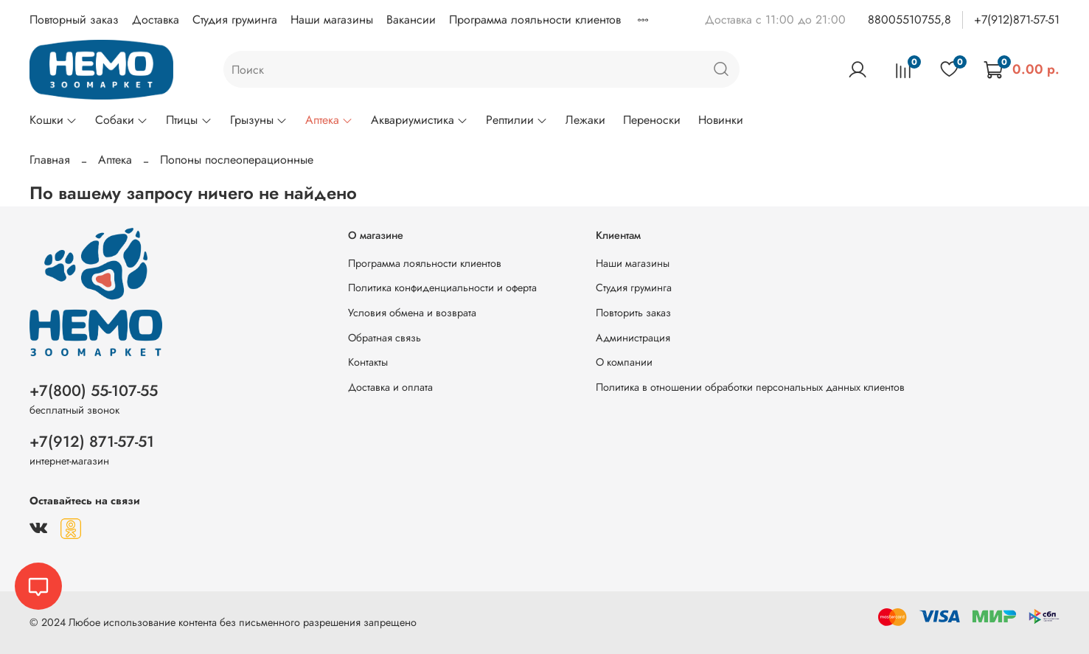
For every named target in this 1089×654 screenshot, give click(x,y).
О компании (624, 362)
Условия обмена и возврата (412, 312)
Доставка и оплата (390, 387)
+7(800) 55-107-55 (93, 391)
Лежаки (585, 119)
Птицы (189, 119)
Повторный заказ (74, 19)
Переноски (652, 119)
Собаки (121, 119)
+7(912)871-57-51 (1017, 19)
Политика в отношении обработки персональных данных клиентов (750, 387)
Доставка (155, 19)
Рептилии (517, 119)
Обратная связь (384, 337)
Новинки (720, 119)
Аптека (329, 119)
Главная (49, 159)
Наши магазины (331, 19)
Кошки (53, 119)
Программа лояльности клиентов (535, 19)
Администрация (633, 337)
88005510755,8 (909, 19)
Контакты (368, 362)
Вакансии (411, 19)
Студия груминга (234, 19)
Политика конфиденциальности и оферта (442, 287)
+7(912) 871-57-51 (91, 442)
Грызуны (259, 119)
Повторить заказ (633, 312)
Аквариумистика (419, 119)
